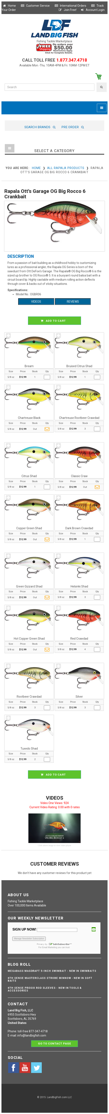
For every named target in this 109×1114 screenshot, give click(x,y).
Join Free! (67, 10)
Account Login (92, 10)
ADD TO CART (55, 320)
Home (9, 5)
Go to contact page (54, 1043)
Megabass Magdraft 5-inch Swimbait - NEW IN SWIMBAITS (52, 970)
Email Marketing (49, 947)
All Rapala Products (65, 168)
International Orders (70, 5)
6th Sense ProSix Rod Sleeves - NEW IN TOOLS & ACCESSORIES (45, 989)
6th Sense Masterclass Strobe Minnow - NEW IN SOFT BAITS (50, 979)
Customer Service (35, 5)
